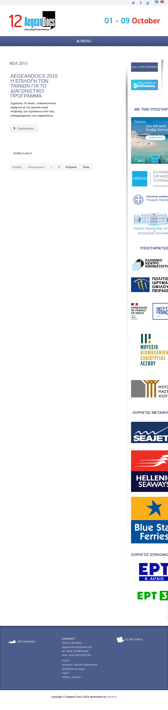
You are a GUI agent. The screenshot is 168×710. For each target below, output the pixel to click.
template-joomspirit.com (167, 612)
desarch (112, 696)
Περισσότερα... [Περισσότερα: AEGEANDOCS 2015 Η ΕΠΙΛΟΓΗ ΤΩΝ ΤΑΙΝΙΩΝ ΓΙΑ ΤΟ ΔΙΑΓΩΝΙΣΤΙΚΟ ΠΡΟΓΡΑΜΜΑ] (24, 128)
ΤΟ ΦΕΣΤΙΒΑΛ (130, 639)
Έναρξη (17, 167)
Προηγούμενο (36, 167)
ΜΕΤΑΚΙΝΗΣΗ (21, 641)
